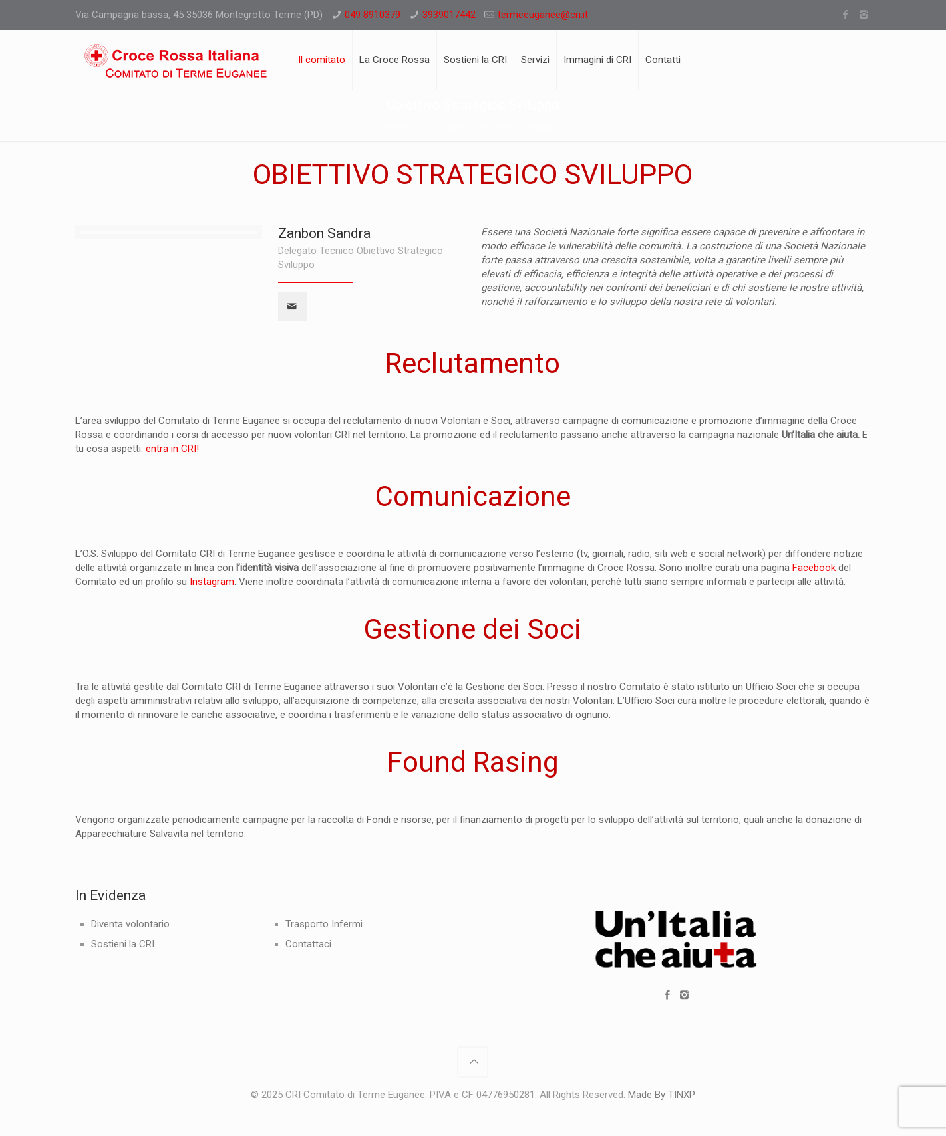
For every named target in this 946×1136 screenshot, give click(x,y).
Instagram (212, 582)
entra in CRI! (172, 449)
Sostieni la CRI (122, 944)
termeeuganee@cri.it (543, 15)
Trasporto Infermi (324, 924)
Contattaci (308, 944)
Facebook (814, 568)
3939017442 (449, 15)
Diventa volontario (130, 924)
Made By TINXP (661, 1095)
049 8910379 (372, 15)
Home (395, 127)
